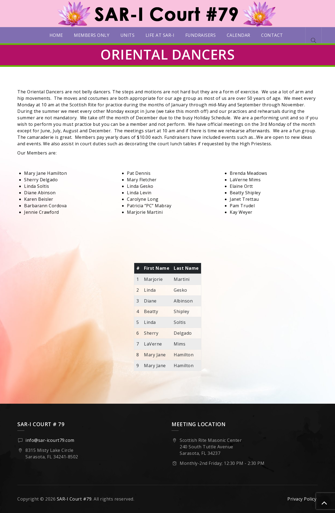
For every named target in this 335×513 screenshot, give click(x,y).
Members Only (91, 35)
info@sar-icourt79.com (49, 440)
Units (127, 35)
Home (56, 35)
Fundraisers (200, 35)
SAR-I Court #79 (74, 499)
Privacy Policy (301, 499)
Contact (272, 35)
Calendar (238, 35)
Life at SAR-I (160, 35)
